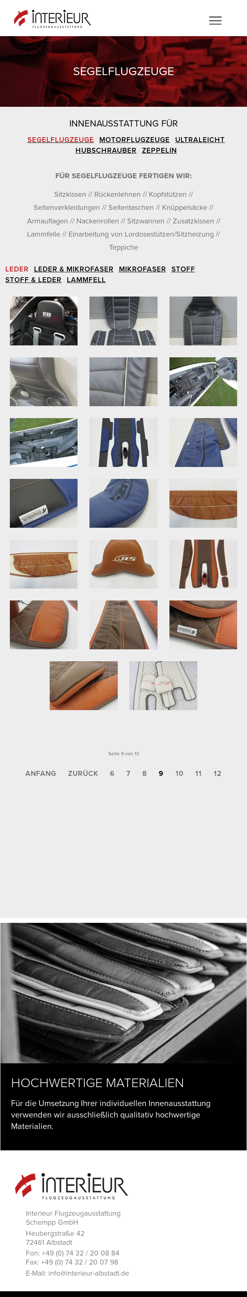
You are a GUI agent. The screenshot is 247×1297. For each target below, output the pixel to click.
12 (218, 773)
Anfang (40, 773)
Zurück (83, 773)
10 (180, 773)
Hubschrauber (106, 150)
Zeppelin (159, 150)
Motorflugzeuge (134, 140)
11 (198, 773)
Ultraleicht (200, 140)
